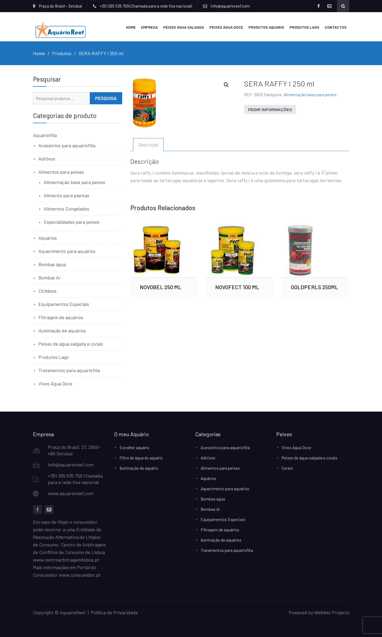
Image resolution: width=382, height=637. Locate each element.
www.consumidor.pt (80, 574)
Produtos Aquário (266, 26)
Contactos (336, 26)
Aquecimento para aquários (66, 250)
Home (131, 26)
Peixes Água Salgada (183, 26)
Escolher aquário (134, 446)
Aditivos (46, 158)
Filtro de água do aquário (141, 457)
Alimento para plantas (66, 195)
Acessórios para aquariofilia (66, 145)
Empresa (149, 26)
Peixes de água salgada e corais (70, 343)
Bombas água (52, 263)
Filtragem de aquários (60, 316)
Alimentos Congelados (66, 208)
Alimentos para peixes (61, 171)
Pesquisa (106, 97)
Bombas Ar (49, 277)
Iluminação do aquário (138, 467)
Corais (287, 467)
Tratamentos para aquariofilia (69, 369)
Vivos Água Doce (55, 383)
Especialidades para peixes (71, 221)
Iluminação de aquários (62, 330)
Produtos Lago (304, 26)
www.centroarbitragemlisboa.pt (66, 559)
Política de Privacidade (114, 612)
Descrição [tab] (148, 144)
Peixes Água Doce (226, 26)
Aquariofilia (45, 134)
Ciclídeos (47, 290)
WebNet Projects (331, 612)
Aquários (47, 237)
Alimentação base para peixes (310, 93)
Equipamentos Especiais (63, 303)
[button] (226, 84)
